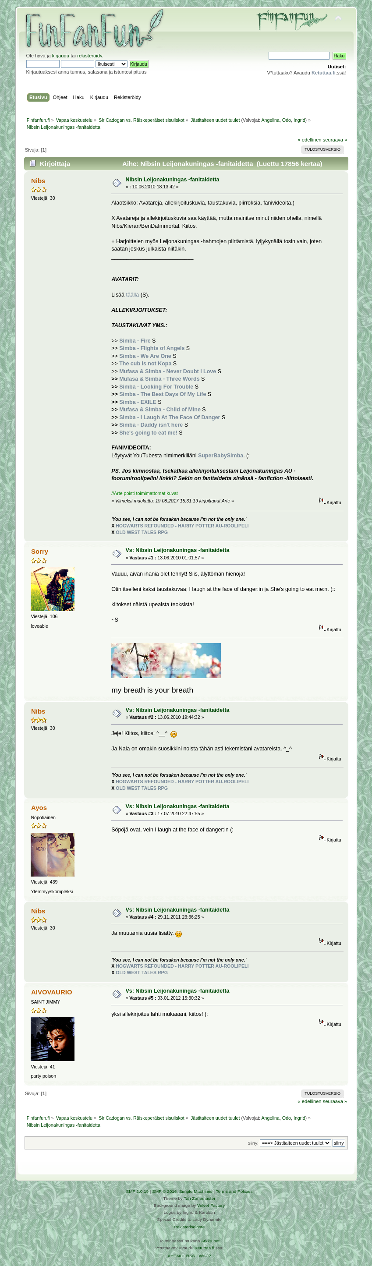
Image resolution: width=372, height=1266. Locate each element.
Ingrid (299, 120)
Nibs (38, 180)
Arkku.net (210, 1240)
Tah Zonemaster (199, 1198)
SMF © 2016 (164, 1191)
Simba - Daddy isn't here (151, 425)
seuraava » (335, 139)
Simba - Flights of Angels (151, 348)
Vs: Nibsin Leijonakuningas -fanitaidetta (177, 550)
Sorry (39, 551)
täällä (132, 295)
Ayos (39, 807)
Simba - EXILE (137, 402)
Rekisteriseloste (189, 1226)
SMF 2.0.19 (137, 1191)
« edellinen (309, 139)
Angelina (270, 120)
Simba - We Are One (145, 356)
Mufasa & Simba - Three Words (159, 379)
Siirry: (253, 1143)
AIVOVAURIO (51, 992)
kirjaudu (60, 55)
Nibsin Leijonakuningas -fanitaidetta (172, 180)
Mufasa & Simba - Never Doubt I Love (167, 371)
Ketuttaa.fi (204, 1247)
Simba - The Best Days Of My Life (162, 394)
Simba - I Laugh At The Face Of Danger (169, 417)
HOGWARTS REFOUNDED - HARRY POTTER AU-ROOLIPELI (182, 525)
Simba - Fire (134, 341)
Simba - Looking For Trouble (156, 387)
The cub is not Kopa (145, 364)
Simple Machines (196, 1191)
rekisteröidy (89, 55)
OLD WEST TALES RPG (142, 532)
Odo (286, 120)
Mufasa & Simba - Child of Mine (160, 410)
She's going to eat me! (148, 433)
